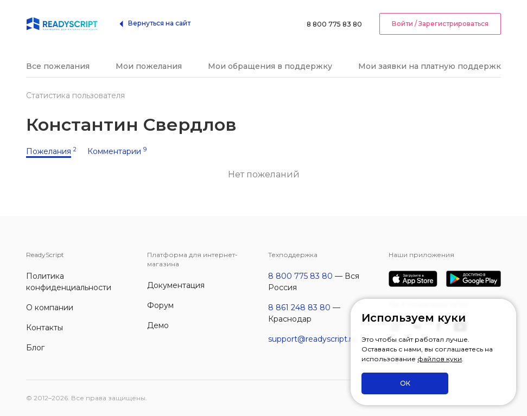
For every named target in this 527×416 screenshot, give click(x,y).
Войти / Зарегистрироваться (440, 24)
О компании (49, 307)
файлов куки (439, 359)
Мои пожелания (149, 66)
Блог (35, 348)
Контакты (44, 327)
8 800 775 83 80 (334, 24)
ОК (405, 383)
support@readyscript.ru (312, 339)
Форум (160, 305)
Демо (158, 325)
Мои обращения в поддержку (270, 66)
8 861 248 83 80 (299, 307)
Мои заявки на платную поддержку (431, 66)
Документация (176, 285)
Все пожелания (58, 66)
